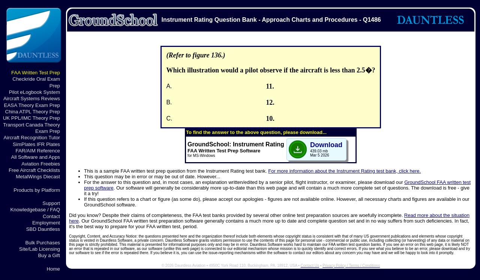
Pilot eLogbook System (34, 92)
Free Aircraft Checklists (34, 170)
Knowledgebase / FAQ (35, 209)
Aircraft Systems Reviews (31, 98)
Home (53, 269)
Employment (46, 223)
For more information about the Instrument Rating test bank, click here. (344, 171)
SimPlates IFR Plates (36, 144)
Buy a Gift (49, 255)
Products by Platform (37, 190)
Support (51, 203)
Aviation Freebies (40, 164)
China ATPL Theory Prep (32, 111)
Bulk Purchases (42, 242)
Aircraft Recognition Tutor (32, 137)
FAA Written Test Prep (35, 72)
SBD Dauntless (43, 229)
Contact (51, 216)
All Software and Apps (35, 157)
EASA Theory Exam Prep (32, 105)
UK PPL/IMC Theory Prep (31, 118)
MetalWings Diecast (38, 176)
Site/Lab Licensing (39, 249)
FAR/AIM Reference (37, 151)
